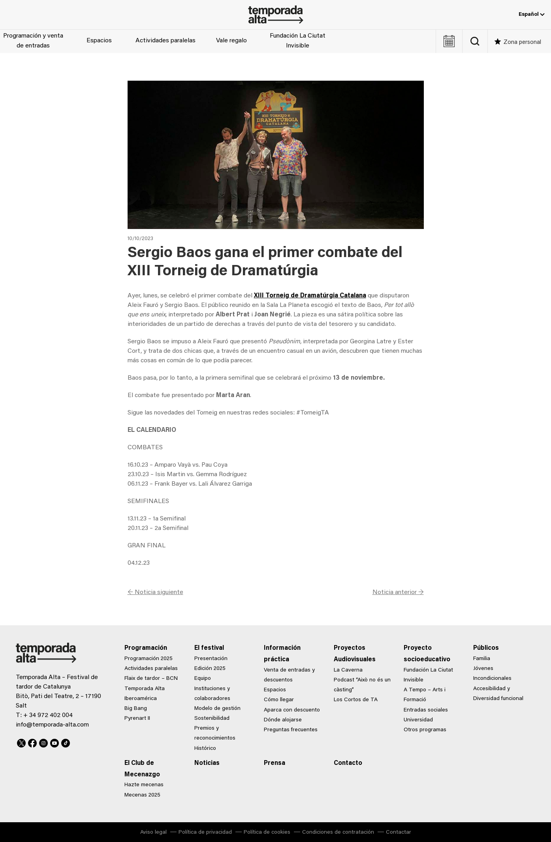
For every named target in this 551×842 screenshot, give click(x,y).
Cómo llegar (279, 700)
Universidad (418, 720)
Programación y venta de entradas (33, 41)
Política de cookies (267, 832)
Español (532, 14)
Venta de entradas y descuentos (289, 675)
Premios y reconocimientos (214, 733)
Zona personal (522, 42)
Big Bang (135, 708)
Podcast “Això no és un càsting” (362, 685)
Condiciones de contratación (338, 832)
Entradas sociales (426, 710)
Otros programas (425, 730)
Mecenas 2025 (142, 795)
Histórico (205, 748)
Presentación (211, 659)
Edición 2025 (210, 669)
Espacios (99, 41)
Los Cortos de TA (356, 700)
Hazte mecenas (144, 785)
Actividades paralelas (165, 41)
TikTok (65, 742)
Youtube (54, 742)
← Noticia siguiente (155, 592)
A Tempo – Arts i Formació (425, 695)
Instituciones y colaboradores (212, 694)
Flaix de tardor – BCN (151, 678)
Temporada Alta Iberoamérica (144, 694)
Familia (481, 659)
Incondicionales (492, 678)
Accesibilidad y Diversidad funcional (498, 694)
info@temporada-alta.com (52, 725)
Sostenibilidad (211, 718)
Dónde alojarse (283, 720)
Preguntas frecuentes (291, 730)
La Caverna (348, 670)
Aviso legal (153, 832)
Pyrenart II (137, 718)
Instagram (43, 742)
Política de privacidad (205, 832)
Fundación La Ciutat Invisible (297, 41)
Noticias (207, 763)
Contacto (348, 763)
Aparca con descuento (292, 710)
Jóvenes (483, 669)
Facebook (32, 742)
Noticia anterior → (398, 592)
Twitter (21, 742)
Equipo (202, 678)
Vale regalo (231, 41)
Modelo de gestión (217, 708)
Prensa (274, 763)
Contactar (398, 832)
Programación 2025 (148, 659)
